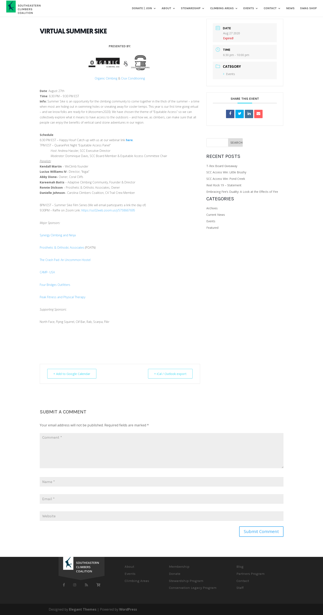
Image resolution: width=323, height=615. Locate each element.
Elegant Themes (82, 609)
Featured (212, 228)
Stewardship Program (186, 581)
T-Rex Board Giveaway (221, 166)
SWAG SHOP (308, 8)
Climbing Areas (222, 8)
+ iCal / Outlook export (170, 374)
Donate (174, 574)
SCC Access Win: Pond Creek (225, 179)
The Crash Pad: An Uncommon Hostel (65, 260)
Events (248, 8)
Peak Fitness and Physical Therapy (62, 297)
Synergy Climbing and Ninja (58, 235)
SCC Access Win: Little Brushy (226, 172)
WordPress (128, 609)
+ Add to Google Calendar (71, 374)
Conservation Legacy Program (192, 588)
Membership (179, 567)
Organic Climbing (106, 78)
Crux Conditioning (133, 78)
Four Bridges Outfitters (55, 285)
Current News (215, 215)
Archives (212, 208)
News (290, 8)
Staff (240, 588)
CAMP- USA (47, 272)
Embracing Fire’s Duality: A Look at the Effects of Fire (242, 192)
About (166, 8)
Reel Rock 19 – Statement (223, 185)
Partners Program (250, 574)
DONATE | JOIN (142, 8)
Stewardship (190, 8)
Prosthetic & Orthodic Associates (62, 247)
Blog (240, 567)
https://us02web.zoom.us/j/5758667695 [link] (108, 210)
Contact (270, 8)
